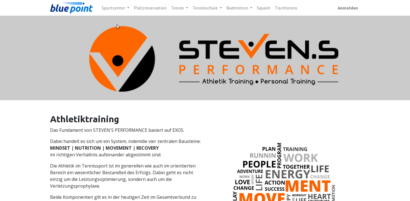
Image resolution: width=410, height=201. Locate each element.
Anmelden (348, 8)
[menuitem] (150, 7)
